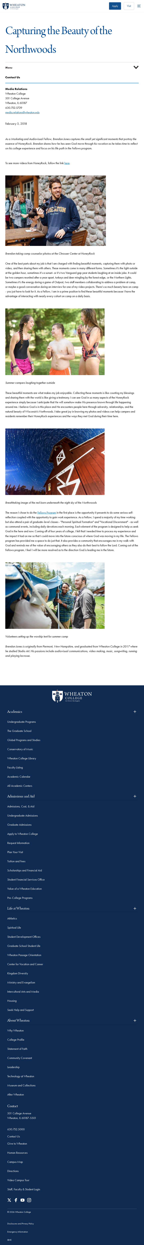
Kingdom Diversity (17, 973)
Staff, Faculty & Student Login (23, 1189)
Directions (13, 1171)
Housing (12, 1001)
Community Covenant (19, 1058)
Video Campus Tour (18, 1180)
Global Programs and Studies (23, 740)
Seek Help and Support (20, 1010)
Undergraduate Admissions (22, 815)
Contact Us (13, 1136)
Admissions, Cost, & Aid (20, 806)
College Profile (15, 1039)
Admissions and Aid (72, 796)
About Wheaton (72, 1020)
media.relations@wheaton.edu (22, 112)
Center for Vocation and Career (25, 964)
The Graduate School (19, 731)
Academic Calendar (18, 776)
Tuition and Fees (16, 861)
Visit (129, 6)
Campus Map (15, 1162)
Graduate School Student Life (23, 946)
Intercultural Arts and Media (23, 991)
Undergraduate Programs (21, 722)
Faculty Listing (15, 767)
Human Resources (17, 1153)
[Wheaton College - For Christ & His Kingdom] (72, 695)
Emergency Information (17, 1231)
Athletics (12, 918)
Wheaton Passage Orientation (24, 955)
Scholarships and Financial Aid (24, 870)
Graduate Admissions (19, 825)
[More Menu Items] (139, 6)
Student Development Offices (23, 937)
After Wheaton (15, 1094)
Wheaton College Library (21, 758)
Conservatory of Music (20, 749)
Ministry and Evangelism (21, 982)
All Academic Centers (19, 786)
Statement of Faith (17, 1049)
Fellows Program (46, 512)
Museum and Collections (21, 1085)
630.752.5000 (16, 1129)
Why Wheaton (15, 1030)
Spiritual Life (14, 927)
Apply (115, 6)
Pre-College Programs (19, 898)
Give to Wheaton (17, 1143)
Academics (72, 711)
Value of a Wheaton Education (24, 889)
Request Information (18, 843)
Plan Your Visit (15, 852)
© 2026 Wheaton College (19, 1211)
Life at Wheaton (72, 908)
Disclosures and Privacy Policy (20, 1223)
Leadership (13, 1067)
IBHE (9, 1239)
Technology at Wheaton (20, 1076)
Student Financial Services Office (26, 879)
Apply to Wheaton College (22, 834)
